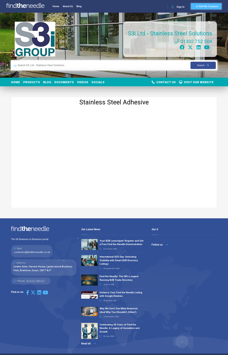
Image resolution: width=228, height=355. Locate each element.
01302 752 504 (193, 41)
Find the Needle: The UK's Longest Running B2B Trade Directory (119, 278)
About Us (68, 6)
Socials (98, 82)
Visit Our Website (196, 82)
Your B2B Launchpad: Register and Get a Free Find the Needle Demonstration (121, 242)
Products (31, 82)
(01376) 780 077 (35, 281)
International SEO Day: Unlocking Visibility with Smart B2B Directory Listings (119, 260)
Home (56, 6)
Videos (82, 82)
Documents (64, 82)
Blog (79, 6)
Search (203, 65)
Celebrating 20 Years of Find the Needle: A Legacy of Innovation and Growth (119, 328)
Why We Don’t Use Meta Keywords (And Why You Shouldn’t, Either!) (119, 310)
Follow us (160, 244)
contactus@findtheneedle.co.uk (32, 252)
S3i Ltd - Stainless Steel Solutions (170, 33)
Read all (88, 343)
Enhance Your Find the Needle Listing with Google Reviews (121, 294)
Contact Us (164, 82)
